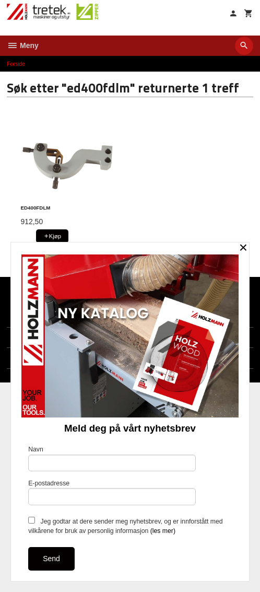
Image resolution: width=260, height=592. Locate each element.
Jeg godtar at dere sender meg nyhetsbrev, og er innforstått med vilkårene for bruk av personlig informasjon (125, 526)
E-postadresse (111, 492)
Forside (16, 64)
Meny (23, 45)
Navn (111, 458)
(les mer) (162, 531)
